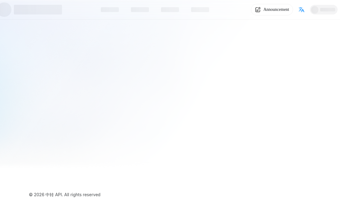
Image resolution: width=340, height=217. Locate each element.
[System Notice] (272, 9)
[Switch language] (301, 9)
